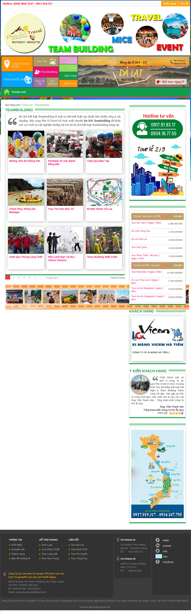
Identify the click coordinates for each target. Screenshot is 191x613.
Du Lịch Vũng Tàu (140, 231)
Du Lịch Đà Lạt (139, 239)
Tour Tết (42, 61)
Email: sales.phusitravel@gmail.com (27, 592)
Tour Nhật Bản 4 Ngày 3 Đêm (146, 271)
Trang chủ (27, 105)
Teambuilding (49, 71)
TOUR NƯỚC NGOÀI (16, 79)
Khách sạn (70, 83)
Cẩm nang (70, 75)
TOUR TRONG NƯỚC (21, 65)
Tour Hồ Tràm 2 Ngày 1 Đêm (146, 222)
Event (73, 67)
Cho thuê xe (52, 82)
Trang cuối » (52, 277)
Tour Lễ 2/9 (39, 82)
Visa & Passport (71, 61)
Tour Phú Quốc (139, 247)
